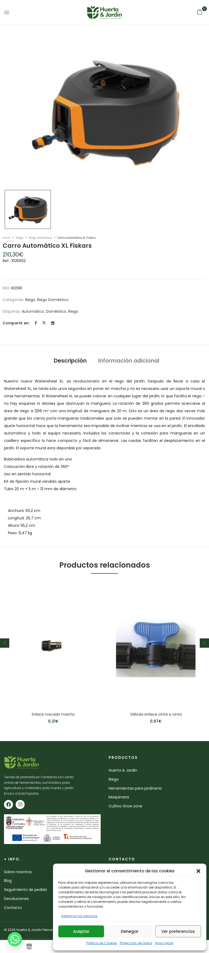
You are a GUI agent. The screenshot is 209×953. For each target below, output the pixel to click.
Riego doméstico (40, 238)
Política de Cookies (101, 943)
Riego (19, 238)
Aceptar (81, 931)
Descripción (70, 360)
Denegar (130, 931)
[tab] (70, 361)
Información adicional (128, 360)
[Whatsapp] (15, 939)
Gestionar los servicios (79, 916)
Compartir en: (16, 323)
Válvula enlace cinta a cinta (156, 714)
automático (33, 311)
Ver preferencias (178, 931)
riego (73, 311)
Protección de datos (136, 943)
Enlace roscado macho (53, 714)
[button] (198, 871)
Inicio (6, 238)
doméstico (56, 311)
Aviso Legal (164, 943)
